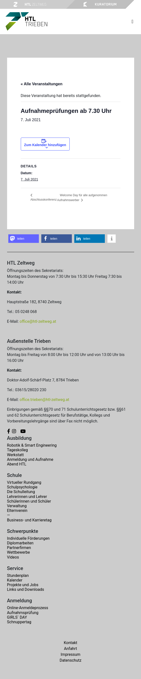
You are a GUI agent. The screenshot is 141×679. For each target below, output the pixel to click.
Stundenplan (18, 575)
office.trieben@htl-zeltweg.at (44, 399)
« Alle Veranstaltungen (42, 84)
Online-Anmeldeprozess (27, 607)
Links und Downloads (25, 589)
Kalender (14, 580)
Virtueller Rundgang (24, 482)
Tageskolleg (17, 450)
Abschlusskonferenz (44, 199)
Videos (13, 557)
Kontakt (70, 642)
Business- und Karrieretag (29, 520)
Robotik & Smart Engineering (32, 445)
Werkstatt (15, 455)
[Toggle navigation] (132, 21)
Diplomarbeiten (20, 543)
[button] (23, 238)
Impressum (70, 654)
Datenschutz (70, 660)
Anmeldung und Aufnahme (30, 459)
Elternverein (17, 510)
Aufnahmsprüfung (23, 612)
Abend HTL (16, 464)
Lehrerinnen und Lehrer (27, 496)
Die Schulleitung (21, 491)
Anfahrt (70, 648)
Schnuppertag (19, 622)
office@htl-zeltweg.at (38, 321)
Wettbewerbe (18, 552)
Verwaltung (17, 506)
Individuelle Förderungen (28, 538)
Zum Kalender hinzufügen (45, 145)
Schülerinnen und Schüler (29, 501)
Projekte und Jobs (22, 584)
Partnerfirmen (19, 547)
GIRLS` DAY (17, 617)
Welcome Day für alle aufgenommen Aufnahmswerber (82, 198)
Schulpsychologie (22, 487)
